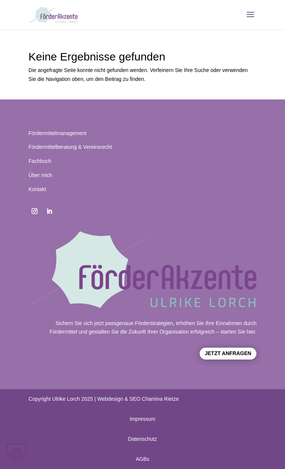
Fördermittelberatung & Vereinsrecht (70, 147)
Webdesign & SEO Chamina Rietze (138, 399)
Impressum (142, 419)
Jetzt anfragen (228, 353)
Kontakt (37, 189)
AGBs (143, 459)
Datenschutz (142, 439)
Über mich (40, 175)
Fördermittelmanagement (57, 133)
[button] (16, 452)
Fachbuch (40, 161)
